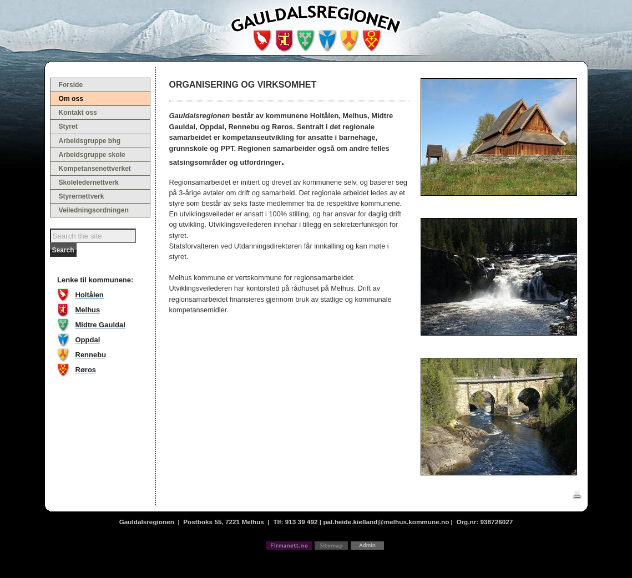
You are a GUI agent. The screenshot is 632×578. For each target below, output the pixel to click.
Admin (367, 545)
